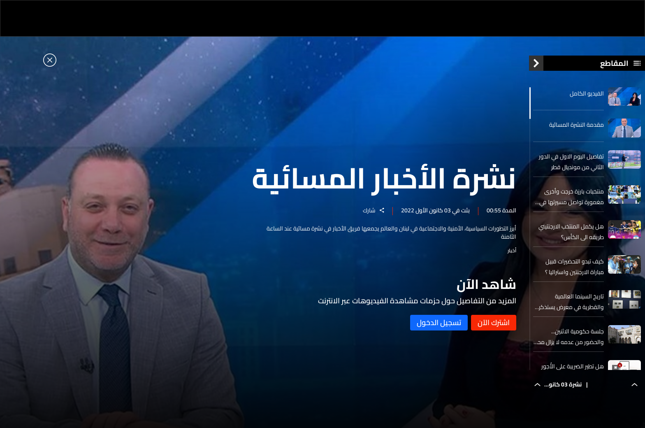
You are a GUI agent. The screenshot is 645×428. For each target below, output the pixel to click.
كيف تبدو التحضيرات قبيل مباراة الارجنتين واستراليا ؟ (574, 266)
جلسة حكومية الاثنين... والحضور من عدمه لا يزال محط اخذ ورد (568, 336)
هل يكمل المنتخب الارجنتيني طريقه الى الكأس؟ (571, 231)
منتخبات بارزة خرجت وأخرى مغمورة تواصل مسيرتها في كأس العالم (571, 196)
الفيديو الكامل (587, 93)
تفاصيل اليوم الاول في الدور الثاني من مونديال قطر (571, 161)
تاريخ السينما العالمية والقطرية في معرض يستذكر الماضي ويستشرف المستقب (571, 301)
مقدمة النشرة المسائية (576, 124)
